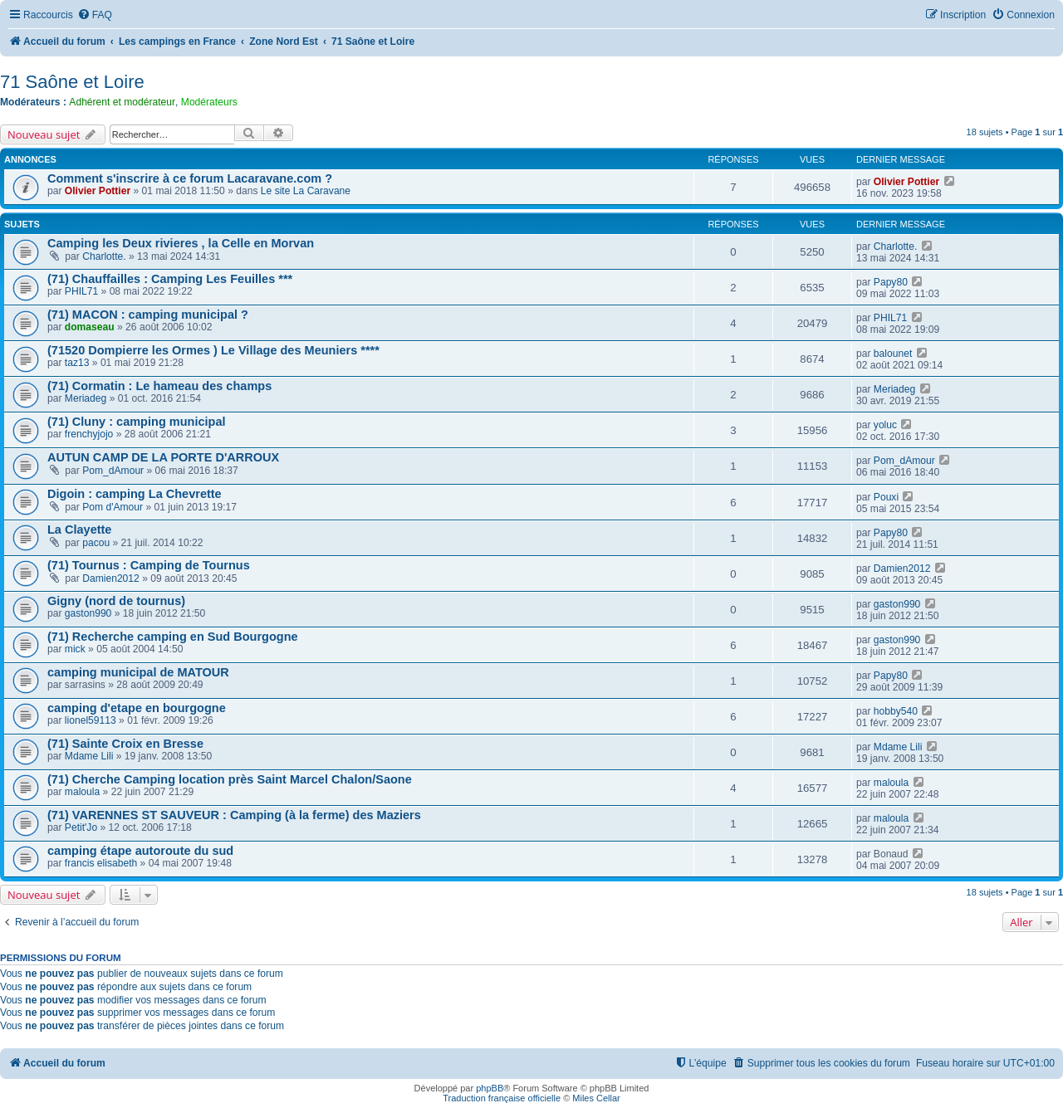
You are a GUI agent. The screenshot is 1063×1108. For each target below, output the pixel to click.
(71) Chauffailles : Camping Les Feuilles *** (169, 279)
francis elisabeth (101, 863)
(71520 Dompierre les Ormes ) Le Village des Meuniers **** (213, 350)
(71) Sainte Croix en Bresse (125, 743)
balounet (893, 353)
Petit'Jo (81, 827)
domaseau (90, 327)
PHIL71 (81, 291)
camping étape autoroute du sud (140, 850)
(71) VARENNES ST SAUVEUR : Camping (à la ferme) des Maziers (234, 815)
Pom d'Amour (112, 507)
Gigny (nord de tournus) (116, 601)
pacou (96, 543)
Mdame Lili (89, 756)
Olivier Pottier (97, 191)
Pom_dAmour (113, 470)
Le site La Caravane (305, 191)
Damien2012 (111, 578)
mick (75, 649)
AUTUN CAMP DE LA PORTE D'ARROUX (163, 457)
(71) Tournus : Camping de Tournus (148, 565)
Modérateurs (209, 102)
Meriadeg (85, 398)
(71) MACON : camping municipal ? (147, 314)
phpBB (489, 1088)
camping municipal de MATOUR (138, 672)
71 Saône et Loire (72, 81)
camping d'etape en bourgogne (136, 708)
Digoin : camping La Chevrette (134, 493)
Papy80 (891, 282)
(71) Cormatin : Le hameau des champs (159, 386)
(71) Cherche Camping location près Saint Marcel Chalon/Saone (229, 779)
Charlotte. (103, 256)
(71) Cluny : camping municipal (136, 421)
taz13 (77, 363)
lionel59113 (90, 720)
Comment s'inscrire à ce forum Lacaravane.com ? (189, 178)
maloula (82, 792)
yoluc (885, 425)
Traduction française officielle (502, 1098)
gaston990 (88, 613)
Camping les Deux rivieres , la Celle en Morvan (180, 243)
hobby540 (896, 711)
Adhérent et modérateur (122, 102)
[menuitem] (94, 15)
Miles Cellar (596, 1098)
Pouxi (886, 497)
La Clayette (79, 529)
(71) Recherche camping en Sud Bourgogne (172, 636)
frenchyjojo (89, 434)
